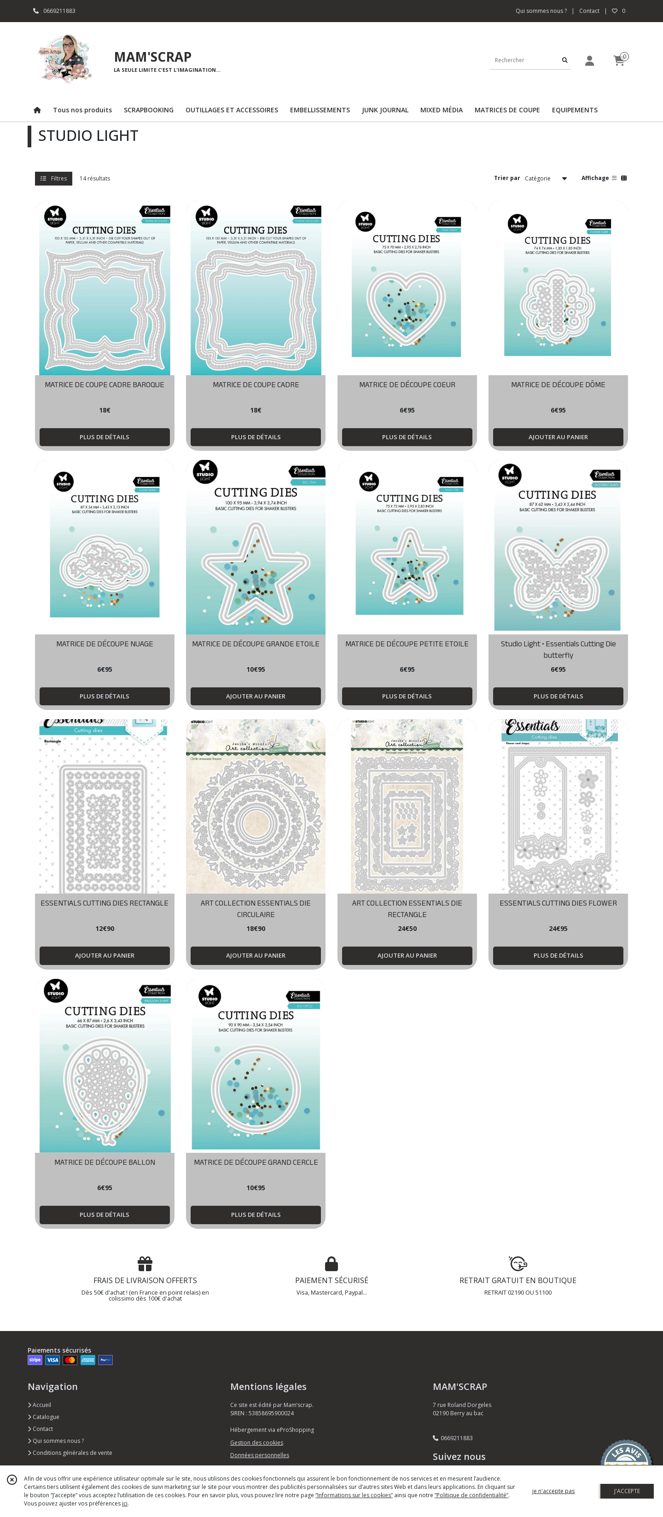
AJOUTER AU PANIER (558, 437)
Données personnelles (259, 1455)
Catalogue (43, 1417)
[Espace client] (589, 60)
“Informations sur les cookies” (354, 1495)
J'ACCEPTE (627, 1491)
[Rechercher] (565, 60)
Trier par (507, 178)
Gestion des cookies (256, 1443)
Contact (589, 11)
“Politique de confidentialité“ (471, 1495)
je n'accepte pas (553, 1491)
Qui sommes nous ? (56, 1441)
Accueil (39, 1405)
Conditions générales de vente (70, 1453)
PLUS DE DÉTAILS (104, 437)
